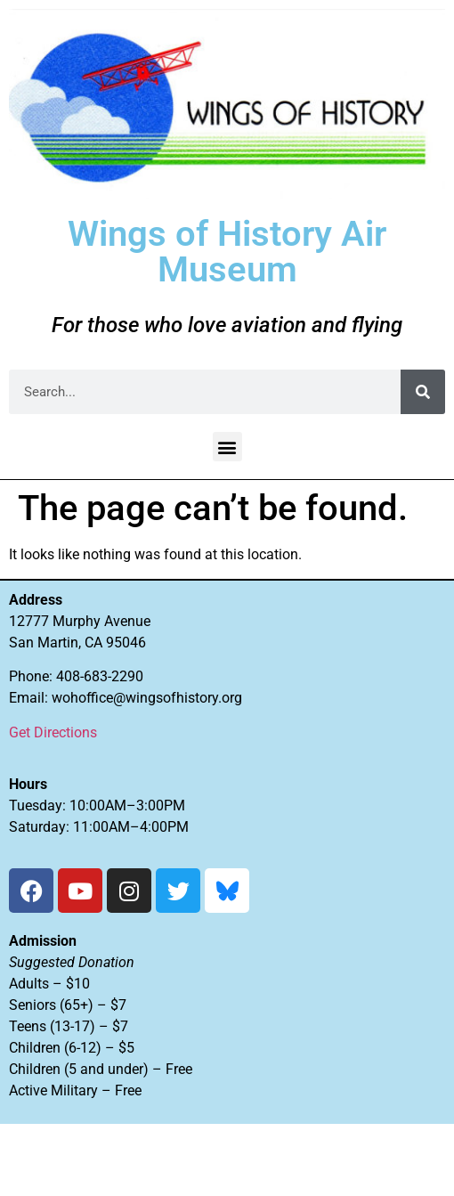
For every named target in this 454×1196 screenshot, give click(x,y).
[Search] (423, 392)
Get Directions (53, 732)
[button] (227, 446)
